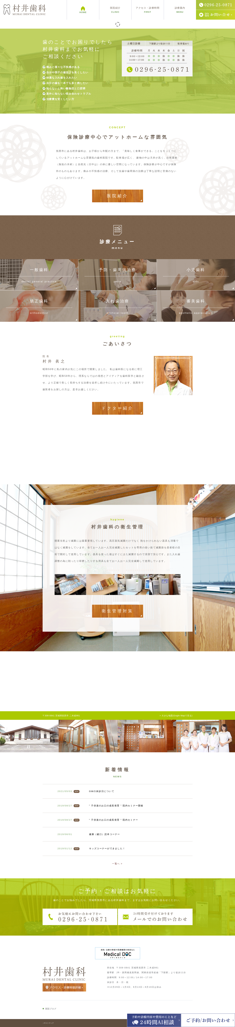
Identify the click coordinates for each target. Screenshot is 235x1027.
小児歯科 (196, 274)
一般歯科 (39, 274)
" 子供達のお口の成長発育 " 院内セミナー (113, 820)
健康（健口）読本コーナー (104, 834)
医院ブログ (50, 1009)
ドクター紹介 (118, 408)
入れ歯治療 (117, 306)
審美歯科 (196, 306)
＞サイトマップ (48, 1023)
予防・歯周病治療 (117, 274)
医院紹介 (117, 196)
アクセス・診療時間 (147, 10)
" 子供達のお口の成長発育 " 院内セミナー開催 (116, 805)
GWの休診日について (101, 791)
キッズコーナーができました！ (107, 848)
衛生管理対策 (117, 611)
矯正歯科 (39, 306)
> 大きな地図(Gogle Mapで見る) (176, 715)
